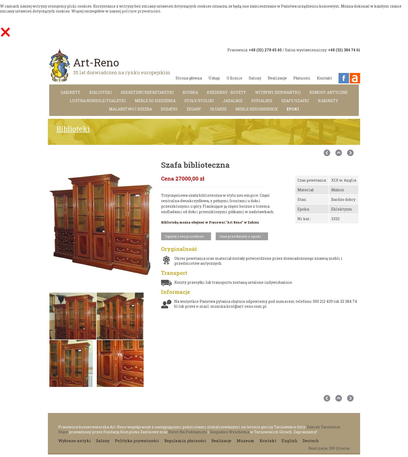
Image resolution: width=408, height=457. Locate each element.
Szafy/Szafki (295, 100)
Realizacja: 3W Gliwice (329, 448)
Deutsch (311, 440)
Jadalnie (233, 100)
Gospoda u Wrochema (229, 431)
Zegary (194, 109)
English (289, 440)
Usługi (214, 78)
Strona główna (189, 78)
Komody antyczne (328, 92)
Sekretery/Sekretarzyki (147, 92)
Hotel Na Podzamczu (187, 431)
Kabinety (328, 100)
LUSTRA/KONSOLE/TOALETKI (98, 100)
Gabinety (70, 92)
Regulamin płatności (185, 440)
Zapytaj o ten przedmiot (184, 236)
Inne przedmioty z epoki (240, 236)
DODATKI (169, 109)
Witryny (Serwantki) (278, 92)
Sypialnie (261, 100)
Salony (255, 78)
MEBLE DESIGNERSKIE (256, 109)
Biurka (190, 92)
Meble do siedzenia (155, 100)
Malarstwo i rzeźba (130, 109)
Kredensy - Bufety (226, 92)
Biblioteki (100, 92)
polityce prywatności (141, 11)
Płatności (301, 78)
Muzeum (245, 440)
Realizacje (277, 78)
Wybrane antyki (74, 440)
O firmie (234, 78)
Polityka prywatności (137, 440)
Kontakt (324, 78)
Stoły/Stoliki (199, 100)
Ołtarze (218, 109)
